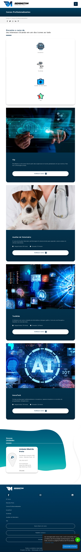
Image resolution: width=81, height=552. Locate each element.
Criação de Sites (25, 550)
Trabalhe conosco (40, 532)
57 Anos (8, 499)
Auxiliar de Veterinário (12, 517)
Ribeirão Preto (10, 502)
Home (8, 18)
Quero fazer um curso (40, 526)
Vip (7, 520)
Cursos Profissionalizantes (19, 18)
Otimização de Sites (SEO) (40, 550)
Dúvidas (40, 539)
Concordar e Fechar (70, 546)
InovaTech (9, 510)
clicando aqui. (49, 542)
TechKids (8, 513)
